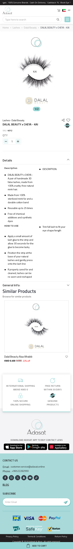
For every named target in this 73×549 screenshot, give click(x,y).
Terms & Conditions (36, 536)
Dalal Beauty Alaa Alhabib (19, 356)
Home (6, 27)
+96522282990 (20, 471)
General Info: (11, 285)
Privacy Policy (12, 536)
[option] (36, 72)
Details (7, 160)
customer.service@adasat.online (28, 466)
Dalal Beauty (30, 27)
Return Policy (61, 536)
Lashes (16, 27)
